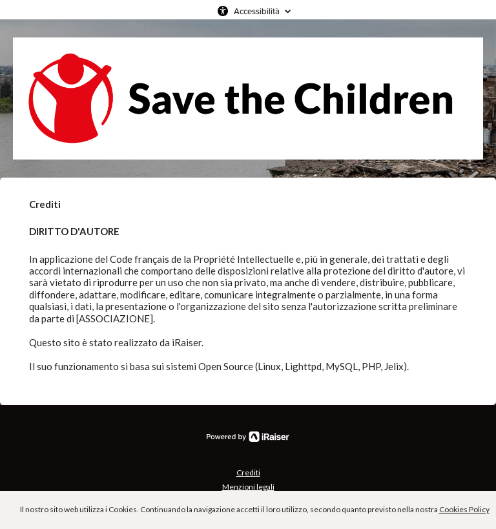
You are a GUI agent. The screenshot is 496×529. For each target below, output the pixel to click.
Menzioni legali (248, 487)
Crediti (248, 472)
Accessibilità (257, 11)
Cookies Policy (464, 509)
